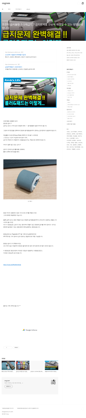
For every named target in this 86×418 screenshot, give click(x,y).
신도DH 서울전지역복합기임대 (15, 55)
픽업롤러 (73, 149)
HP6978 (79, 140)
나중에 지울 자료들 (71, 124)
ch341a (78, 149)
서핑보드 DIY (70, 90)
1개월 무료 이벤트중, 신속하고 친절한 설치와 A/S (20, 69)
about (28, 9)
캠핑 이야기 (69, 118)
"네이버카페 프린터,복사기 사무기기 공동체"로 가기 (27, 408)
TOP (82, 409)
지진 (71, 144)
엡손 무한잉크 (79, 134)
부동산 (68, 100)
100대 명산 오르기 (71, 116)
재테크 (68, 102)
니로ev (68, 131)
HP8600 (69, 134)
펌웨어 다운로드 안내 (71, 60)
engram (6, 3)
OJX (82, 147)
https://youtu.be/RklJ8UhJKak (12, 264)
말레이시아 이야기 (71, 112)
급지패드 (73, 134)
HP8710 (80, 136)
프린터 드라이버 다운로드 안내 (73, 57)
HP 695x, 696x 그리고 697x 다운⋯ (75, 52)
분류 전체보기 (70, 69)
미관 (68, 147)
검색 (79, 3)
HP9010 (80, 131)
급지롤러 (79, 144)
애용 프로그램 (70, 83)
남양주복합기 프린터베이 (13, 67)
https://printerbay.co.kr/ (11, 64)
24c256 (80, 142)
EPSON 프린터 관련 (71, 74)
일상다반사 (69, 109)
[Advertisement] (30, 330)
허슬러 (76, 142)
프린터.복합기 (70, 76)
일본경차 (75, 144)
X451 (68, 144)
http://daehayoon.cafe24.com (12, 52)
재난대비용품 (77, 147)
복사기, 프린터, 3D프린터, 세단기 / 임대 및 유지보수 (20, 57)
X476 (77, 138)
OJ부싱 (68, 142)
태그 (9, 9)
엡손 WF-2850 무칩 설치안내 (73, 55)
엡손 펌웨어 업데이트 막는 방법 (73, 50)
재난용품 (75, 136)
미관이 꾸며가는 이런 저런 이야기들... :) (14, 383)
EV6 (68, 138)
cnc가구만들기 (74, 131)
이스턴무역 (69, 140)
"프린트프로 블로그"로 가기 (8, 408)
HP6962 (69, 149)
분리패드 (74, 140)
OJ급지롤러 (72, 138)
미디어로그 (19, 9)
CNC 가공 (69, 97)
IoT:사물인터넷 (70, 95)
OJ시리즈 (69, 81)
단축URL (69, 85)
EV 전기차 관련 (70, 114)
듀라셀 (72, 142)
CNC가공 (71, 147)
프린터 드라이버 (70, 79)
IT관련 (68, 72)
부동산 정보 (69, 106)
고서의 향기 (69, 121)
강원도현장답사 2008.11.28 (73, 104)
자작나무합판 (69, 136)
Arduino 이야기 (70, 93)
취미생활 (69, 88)
